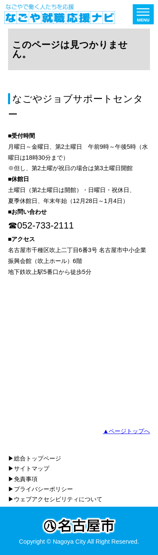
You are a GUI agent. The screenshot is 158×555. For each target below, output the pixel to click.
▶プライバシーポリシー (40, 489)
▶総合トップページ (34, 458)
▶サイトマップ (28, 468)
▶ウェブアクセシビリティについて (55, 499)
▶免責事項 (22, 479)
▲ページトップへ (126, 431)
